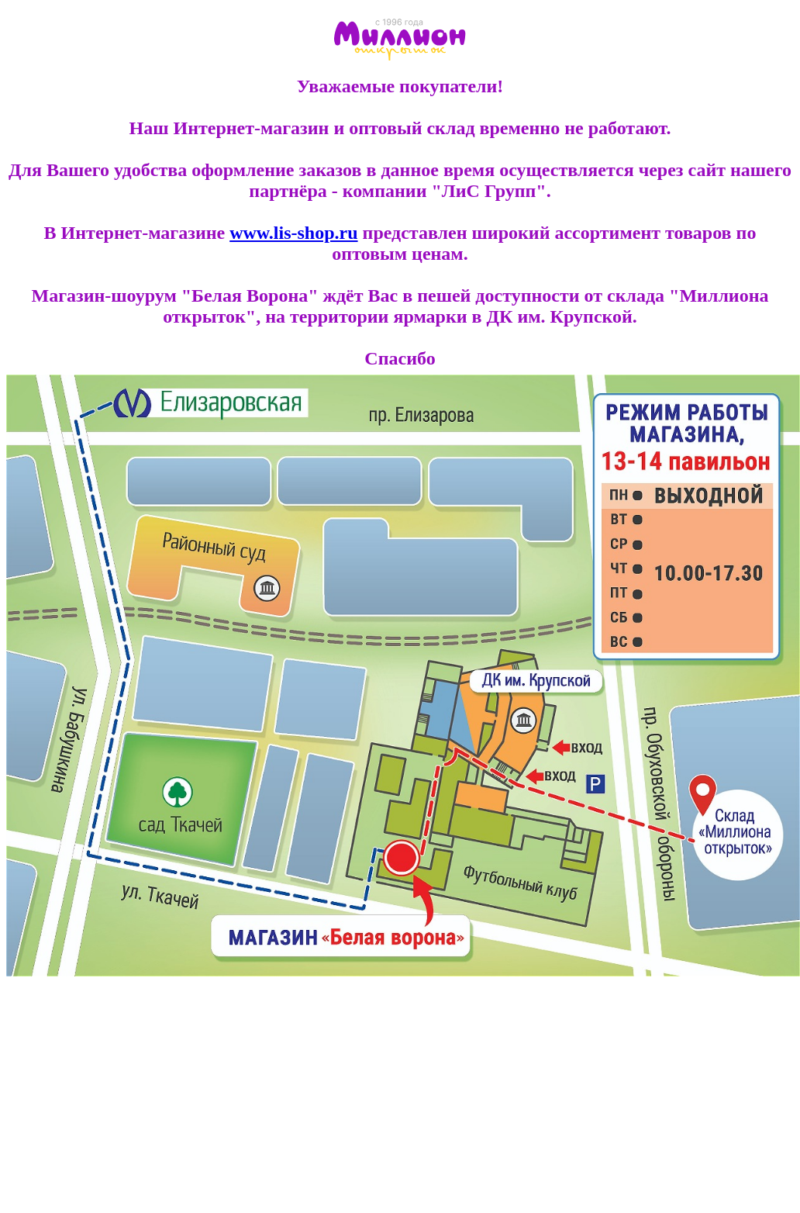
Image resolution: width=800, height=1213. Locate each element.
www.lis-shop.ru (293, 233)
